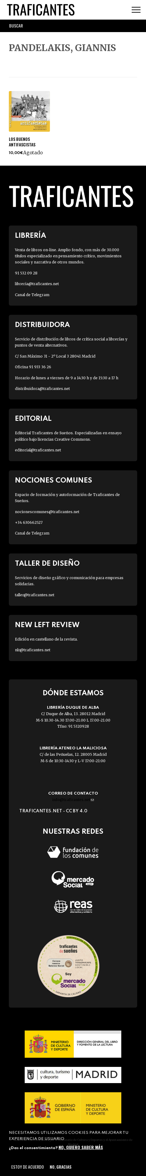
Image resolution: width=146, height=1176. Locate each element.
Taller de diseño (47, 563)
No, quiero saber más (81, 1147)
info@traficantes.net (73, 799)
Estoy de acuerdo (27, 1166)
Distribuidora (42, 325)
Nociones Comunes (53, 480)
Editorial (33, 418)
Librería (30, 235)
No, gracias (60, 1166)
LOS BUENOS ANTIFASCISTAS (22, 141)
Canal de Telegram (32, 294)
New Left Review (47, 625)
